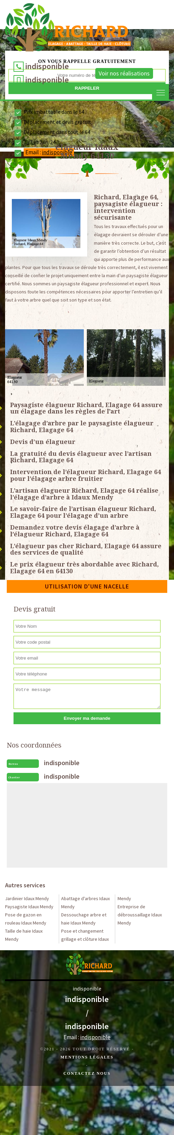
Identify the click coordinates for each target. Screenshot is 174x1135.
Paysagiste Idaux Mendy (29, 907)
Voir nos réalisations (124, 73)
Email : (87, 1037)
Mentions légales (87, 1057)
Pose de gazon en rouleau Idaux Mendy (25, 919)
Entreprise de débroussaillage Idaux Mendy (140, 915)
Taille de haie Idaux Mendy (24, 935)
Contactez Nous (87, 1073)
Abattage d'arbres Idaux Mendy (85, 902)
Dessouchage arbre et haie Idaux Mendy (83, 919)
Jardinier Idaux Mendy (27, 898)
